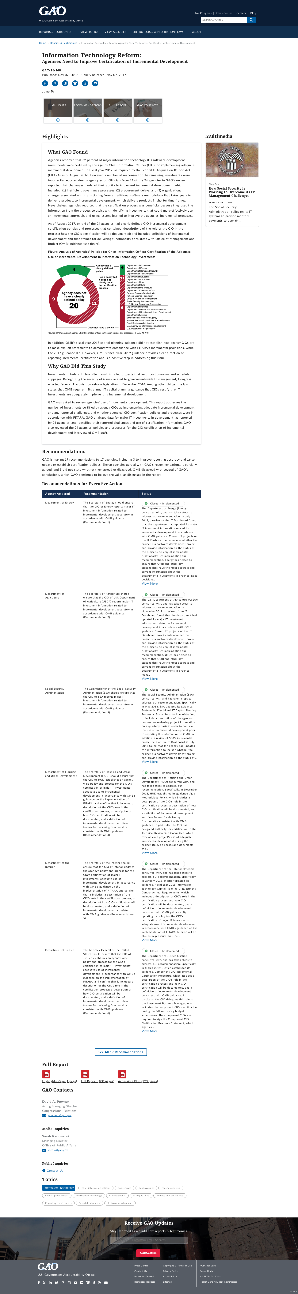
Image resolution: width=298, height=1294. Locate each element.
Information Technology (59, 1188)
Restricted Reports (144, 1282)
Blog (253, 13)
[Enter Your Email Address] (149, 1240)
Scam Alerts (206, 1271)
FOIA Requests (208, 1266)
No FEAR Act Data (210, 1276)
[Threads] (86, 83)
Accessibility (170, 1276)
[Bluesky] (76, 83)
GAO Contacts (147, 105)
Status (146, 493)
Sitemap (167, 1282)
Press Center (224, 13)
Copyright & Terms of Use (177, 1266)
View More (150, 583)
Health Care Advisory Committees (218, 1282)
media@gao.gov (58, 1150)
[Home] (74, 1270)
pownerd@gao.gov (59, 1115)
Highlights (57, 105)
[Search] (224, 20)
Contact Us (52, 1170)
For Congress (203, 13)
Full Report (118, 105)
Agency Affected (57, 493)
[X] (56, 83)
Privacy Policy (171, 1271)
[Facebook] (46, 83)
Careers (241, 13)
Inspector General (144, 1276)
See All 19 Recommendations (120, 1052)
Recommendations (88, 105)
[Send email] (96, 83)
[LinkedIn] (66, 83)
